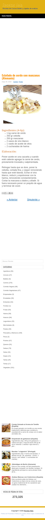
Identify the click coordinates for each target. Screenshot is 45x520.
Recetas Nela (12, 4)
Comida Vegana (8, 286)
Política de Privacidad (7, 513)
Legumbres (7, 321)
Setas (5, 352)
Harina (5, 313)
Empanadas (7, 294)
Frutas (21, 82)
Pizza (5, 337)
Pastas (5, 329)
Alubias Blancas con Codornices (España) (27, 477)
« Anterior (12, 199)
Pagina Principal (7, 16)
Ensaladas (7, 298)
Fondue (6, 306)
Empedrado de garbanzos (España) (25, 439)
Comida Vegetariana (10, 290)
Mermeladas (7, 325)
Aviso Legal (30, 513)
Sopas (5, 356)
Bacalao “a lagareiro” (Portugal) (23, 451)
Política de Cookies (20, 513)
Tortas (5, 364)
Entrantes (6, 302)
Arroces (6, 275)
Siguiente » (33, 199)
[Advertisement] (22, 45)
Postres (6, 340)
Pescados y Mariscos (10, 333)
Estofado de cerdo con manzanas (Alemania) (21, 77)
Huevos (6, 317)
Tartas (5, 360)
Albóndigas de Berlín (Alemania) (24, 464)
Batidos (5, 279)
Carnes (15, 82)
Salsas (5, 348)
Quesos (6, 344)
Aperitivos (6, 271)
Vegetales (6, 367)
